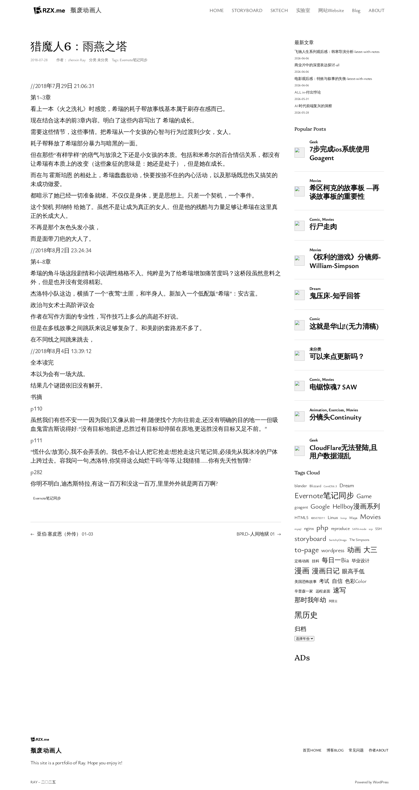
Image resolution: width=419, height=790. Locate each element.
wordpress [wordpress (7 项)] (332, 550)
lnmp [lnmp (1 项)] (343, 518)
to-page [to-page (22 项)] (306, 549)
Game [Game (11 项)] (364, 495)
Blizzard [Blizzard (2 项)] (315, 485)
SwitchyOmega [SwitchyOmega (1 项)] (338, 540)
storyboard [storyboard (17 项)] (310, 538)
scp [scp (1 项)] (371, 529)
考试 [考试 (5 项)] (324, 581)
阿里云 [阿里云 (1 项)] (333, 601)
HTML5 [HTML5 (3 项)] (301, 517)
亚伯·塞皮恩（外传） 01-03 (65, 533)
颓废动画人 (86, 10)
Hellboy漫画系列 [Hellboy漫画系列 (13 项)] (356, 506)
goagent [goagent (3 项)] (301, 507)
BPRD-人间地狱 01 (255, 533)
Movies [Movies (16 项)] (370, 516)
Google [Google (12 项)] (320, 506)
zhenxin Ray (77, 59)
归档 (300, 629)
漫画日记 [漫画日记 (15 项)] (325, 570)
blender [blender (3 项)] (300, 486)
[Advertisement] (339, 697)
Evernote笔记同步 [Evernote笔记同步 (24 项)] (324, 495)
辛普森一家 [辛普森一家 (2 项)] (303, 591)
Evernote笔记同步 (133, 59)
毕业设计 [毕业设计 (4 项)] (361, 560)
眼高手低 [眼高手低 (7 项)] (353, 571)
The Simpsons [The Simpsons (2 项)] (359, 539)
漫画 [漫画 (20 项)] (301, 570)
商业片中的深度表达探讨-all (316, 64)
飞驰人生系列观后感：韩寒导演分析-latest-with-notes (336, 51)
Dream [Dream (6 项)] (346, 485)
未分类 (102, 59)
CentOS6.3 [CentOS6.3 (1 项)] (330, 486)
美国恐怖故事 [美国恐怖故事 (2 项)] (305, 581)
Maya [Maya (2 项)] (353, 517)
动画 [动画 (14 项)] (354, 549)
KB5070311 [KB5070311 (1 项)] (318, 518)
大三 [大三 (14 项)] (370, 549)
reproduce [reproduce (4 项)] (340, 528)
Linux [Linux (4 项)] (333, 517)
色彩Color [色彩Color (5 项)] (355, 581)
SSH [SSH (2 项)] (378, 528)
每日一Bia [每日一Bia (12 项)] (335, 559)
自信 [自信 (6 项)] (337, 580)
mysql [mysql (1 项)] (297, 529)
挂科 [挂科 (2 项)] (315, 561)
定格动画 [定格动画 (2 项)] (301, 561)
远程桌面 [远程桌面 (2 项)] (323, 591)
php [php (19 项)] (322, 527)
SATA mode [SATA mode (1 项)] (359, 529)
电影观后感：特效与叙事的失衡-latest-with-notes (333, 78)
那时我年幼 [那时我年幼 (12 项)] (310, 599)
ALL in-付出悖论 (307, 92)
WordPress (381, 781)
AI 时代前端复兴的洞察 (313, 105)
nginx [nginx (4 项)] (309, 528)
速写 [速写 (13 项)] (339, 590)
